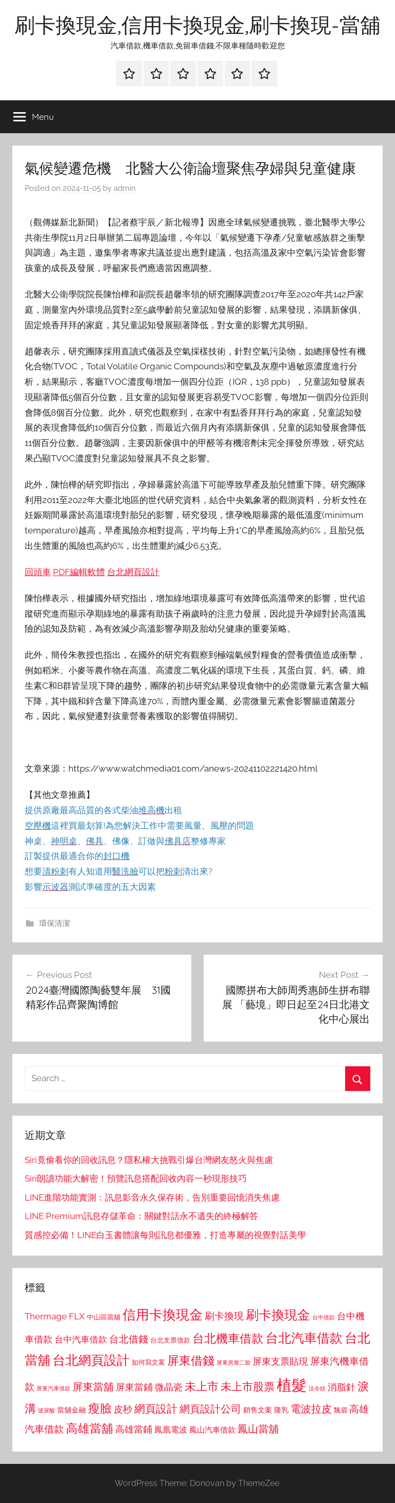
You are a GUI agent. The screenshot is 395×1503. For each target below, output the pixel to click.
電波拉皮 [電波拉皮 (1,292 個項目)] (311, 1409)
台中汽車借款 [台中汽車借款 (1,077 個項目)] (81, 1339)
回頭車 (38, 572)
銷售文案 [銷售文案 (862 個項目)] (257, 1410)
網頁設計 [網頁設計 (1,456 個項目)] (155, 1408)
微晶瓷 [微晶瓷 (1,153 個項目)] (169, 1387)
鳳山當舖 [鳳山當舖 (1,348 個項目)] (258, 1429)
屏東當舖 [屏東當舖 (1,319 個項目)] (93, 1387)
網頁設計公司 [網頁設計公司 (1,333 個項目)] (210, 1409)
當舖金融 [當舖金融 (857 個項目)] (71, 1410)
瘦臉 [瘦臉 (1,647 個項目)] (100, 1408)
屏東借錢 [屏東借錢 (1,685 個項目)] (190, 1360)
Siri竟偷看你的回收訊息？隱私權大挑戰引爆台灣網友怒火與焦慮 (149, 1160)
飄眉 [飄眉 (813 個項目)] (340, 1410)
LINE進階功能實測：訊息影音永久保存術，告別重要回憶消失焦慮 (152, 1197)
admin (125, 188)
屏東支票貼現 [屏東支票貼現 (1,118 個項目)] (280, 1361)
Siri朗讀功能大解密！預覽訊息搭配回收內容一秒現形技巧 (136, 1178)
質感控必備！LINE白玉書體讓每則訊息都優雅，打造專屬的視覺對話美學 (165, 1235)
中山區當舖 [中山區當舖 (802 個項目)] (103, 1317)
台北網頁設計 (133, 572)
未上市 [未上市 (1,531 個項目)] (202, 1386)
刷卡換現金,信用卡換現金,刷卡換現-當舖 (197, 25)
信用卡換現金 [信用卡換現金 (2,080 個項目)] (162, 1314)
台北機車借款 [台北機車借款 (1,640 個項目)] (227, 1338)
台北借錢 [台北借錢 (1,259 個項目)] (128, 1339)
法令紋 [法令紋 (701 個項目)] (317, 1388)
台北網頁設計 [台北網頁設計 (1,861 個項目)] (91, 1360)
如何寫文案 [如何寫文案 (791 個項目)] (148, 1362)
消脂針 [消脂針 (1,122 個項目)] (341, 1387)
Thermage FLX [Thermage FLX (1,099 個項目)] (55, 1316)
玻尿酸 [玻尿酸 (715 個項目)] (46, 1410)
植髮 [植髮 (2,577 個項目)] (292, 1385)
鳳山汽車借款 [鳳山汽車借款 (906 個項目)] (212, 1429)
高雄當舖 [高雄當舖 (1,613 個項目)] (89, 1428)
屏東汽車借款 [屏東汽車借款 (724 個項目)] (53, 1388)
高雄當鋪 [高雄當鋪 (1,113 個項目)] (133, 1429)
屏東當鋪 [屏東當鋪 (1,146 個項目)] (134, 1387)
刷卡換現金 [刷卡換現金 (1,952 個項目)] (278, 1314)
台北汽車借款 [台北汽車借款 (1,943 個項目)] (304, 1338)
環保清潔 (54, 923)
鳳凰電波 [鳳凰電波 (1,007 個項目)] (170, 1430)
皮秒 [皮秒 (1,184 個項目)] (123, 1409)
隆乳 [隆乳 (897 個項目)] (281, 1410)
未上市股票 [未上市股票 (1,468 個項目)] (248, 1386)
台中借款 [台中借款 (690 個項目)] (323, 1317)
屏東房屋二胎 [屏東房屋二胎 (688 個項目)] (233, 1362)
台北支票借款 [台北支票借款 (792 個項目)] (170, 1340)
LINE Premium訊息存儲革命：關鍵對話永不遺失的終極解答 (141, 1216)
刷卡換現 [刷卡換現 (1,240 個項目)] (224, 1315)
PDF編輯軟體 (79, 572)
